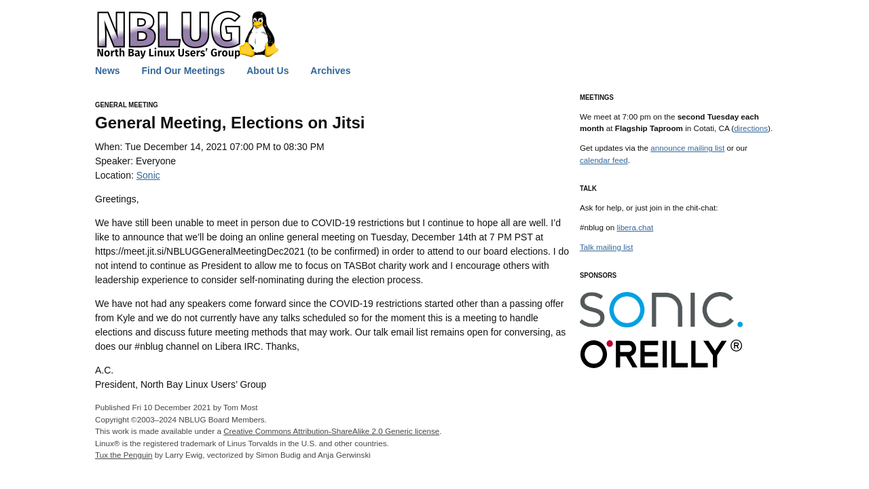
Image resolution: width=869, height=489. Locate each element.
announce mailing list (687, 147)
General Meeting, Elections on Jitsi (230, 122)
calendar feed (604, 160)
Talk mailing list (606, 246)
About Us (267, 70)
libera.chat (634, 227)
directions (751, 128)
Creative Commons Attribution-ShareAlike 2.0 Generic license (331, 431)
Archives (330, 70)
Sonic (148, 175)
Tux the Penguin (123, 454)
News (107, 70)
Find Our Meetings (183, 70)
